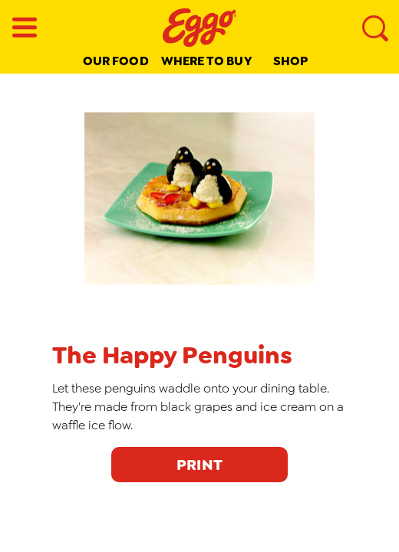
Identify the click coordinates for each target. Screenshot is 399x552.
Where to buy (206, 61)
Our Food (116, 61)
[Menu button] (24, 27)
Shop (290, 61)
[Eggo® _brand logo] (199, 27)
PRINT (199, 465)
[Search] (374, 27)
